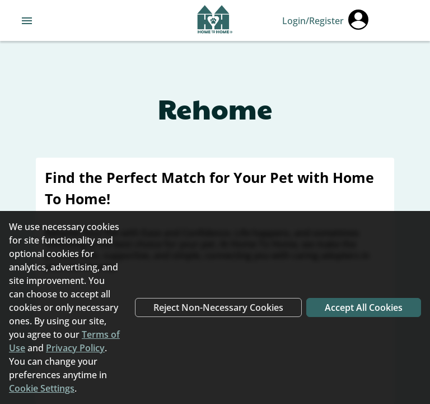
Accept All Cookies (364, 307)
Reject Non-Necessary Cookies (218, 307)
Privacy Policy (75, 348)
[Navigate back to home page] (214, 20)
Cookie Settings (41, 388)
